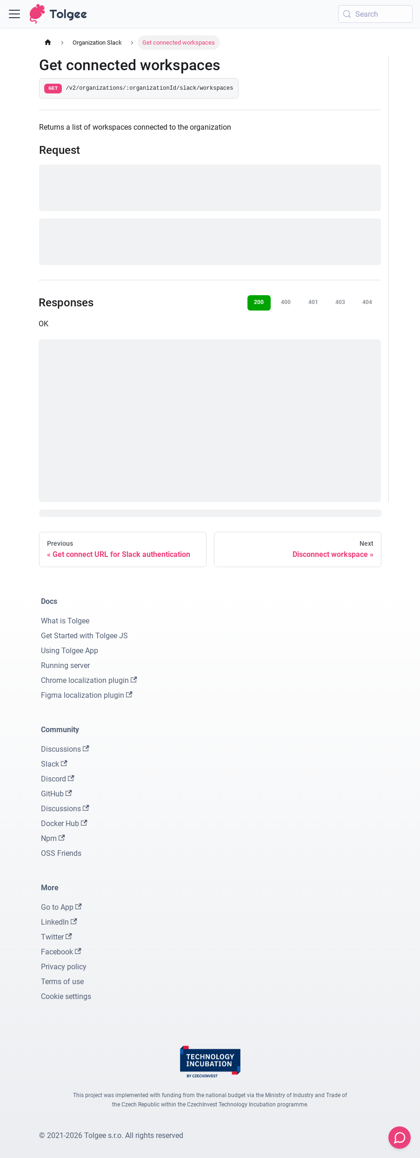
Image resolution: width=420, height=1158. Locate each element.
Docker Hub (64, 823)
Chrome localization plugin (89, 680)
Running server (65, 665)
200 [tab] (259, 302)
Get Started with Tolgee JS (84, 635)
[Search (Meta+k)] (375, 14)
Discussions (65, 749)
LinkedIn (59, 922)
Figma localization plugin (87, 695)
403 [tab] (340, 302)
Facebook (61, 951)
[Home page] (48, 42)
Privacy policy (64, 966)
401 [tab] (313, 302)
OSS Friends (61, 853)
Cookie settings (66, 996)
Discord (57, 778)
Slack (54, 764)
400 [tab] (286, 302)
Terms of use (62, 981)
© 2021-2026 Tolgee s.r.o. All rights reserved (111, 1135)
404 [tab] (367, 302)
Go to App (61, 907)
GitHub (56, 793)
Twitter (56, 937)
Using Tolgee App (69, 650)
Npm (53, 838)
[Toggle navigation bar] (14, 14)
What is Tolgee (65, 620)
